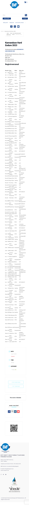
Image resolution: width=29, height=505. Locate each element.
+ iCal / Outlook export (16, 386)
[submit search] (26, 15)
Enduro (13, 34)
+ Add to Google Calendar (15, 382)
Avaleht (2, 31)
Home (8, 33)
